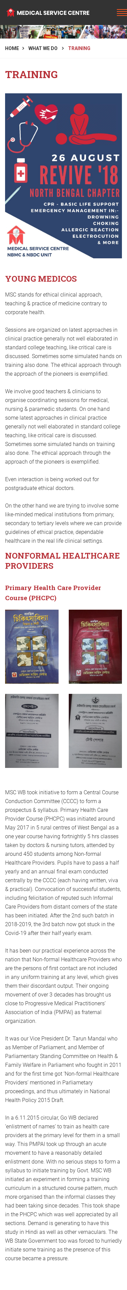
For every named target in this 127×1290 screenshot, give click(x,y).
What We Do (43, 48)
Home (12, 48)
